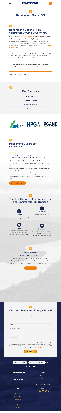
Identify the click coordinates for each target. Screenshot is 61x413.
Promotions (18, 395)
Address (11, 325)
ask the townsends (37, 364)
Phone (11, 321)
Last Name (33, 316)
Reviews (18, 409)
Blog (18, 406)
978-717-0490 (30, 368)
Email (32, 321)
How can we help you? (14, 338)
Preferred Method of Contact (15, 333)
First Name (12, 316)
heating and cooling (25, 39)
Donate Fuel (18, 400)
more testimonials (18, 183)
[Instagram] (46, 392)
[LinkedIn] (40, 392)
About (18, 392)
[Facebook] (37, 392)
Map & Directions (43, 380)
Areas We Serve (18, 398)
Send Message (30, 352)
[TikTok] (49, 392)
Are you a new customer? (15, 329)
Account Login (19, 364)
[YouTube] (43, 392)
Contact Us (18, 403)
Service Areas (30, 269)
